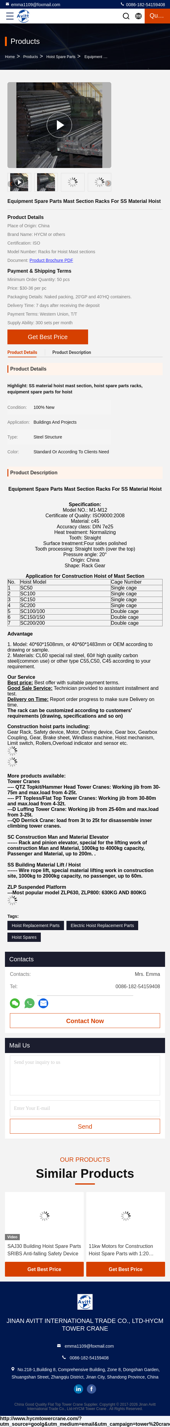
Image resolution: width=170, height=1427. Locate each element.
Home (10, 57)
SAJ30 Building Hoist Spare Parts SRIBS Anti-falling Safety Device (44, 1250)
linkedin (78, 1389)
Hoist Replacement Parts (36, 925)
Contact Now (85, 1021)
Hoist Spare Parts (60, 57)
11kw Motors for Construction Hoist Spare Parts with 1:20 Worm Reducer (121, 1250)
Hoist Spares (24, 937)
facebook (91, 1389)
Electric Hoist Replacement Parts (102, 925)
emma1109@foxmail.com (32, 4)
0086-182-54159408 (142, 4)
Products (30, 57)
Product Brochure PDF (51, 260)
